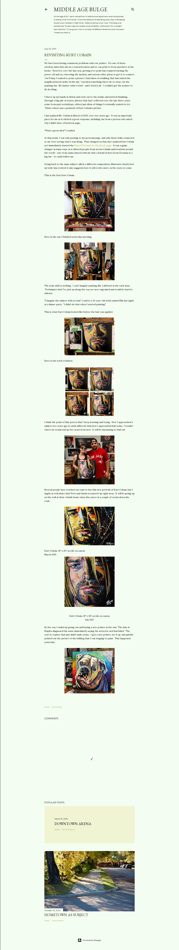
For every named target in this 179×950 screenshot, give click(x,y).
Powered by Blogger (89, 940)
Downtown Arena (73, 823)
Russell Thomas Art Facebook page (92, 145)
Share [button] (47, 707)
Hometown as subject (66, 914)
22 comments (68, 829)
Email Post (57, 707)
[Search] (133, 9)
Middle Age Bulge (80, 9)
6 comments (57, 920)
